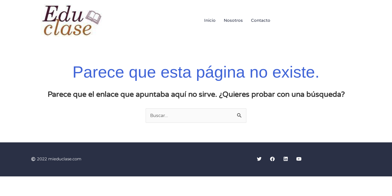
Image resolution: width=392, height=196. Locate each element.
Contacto (260, 20)
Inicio (210, 20)
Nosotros (233, 20)
